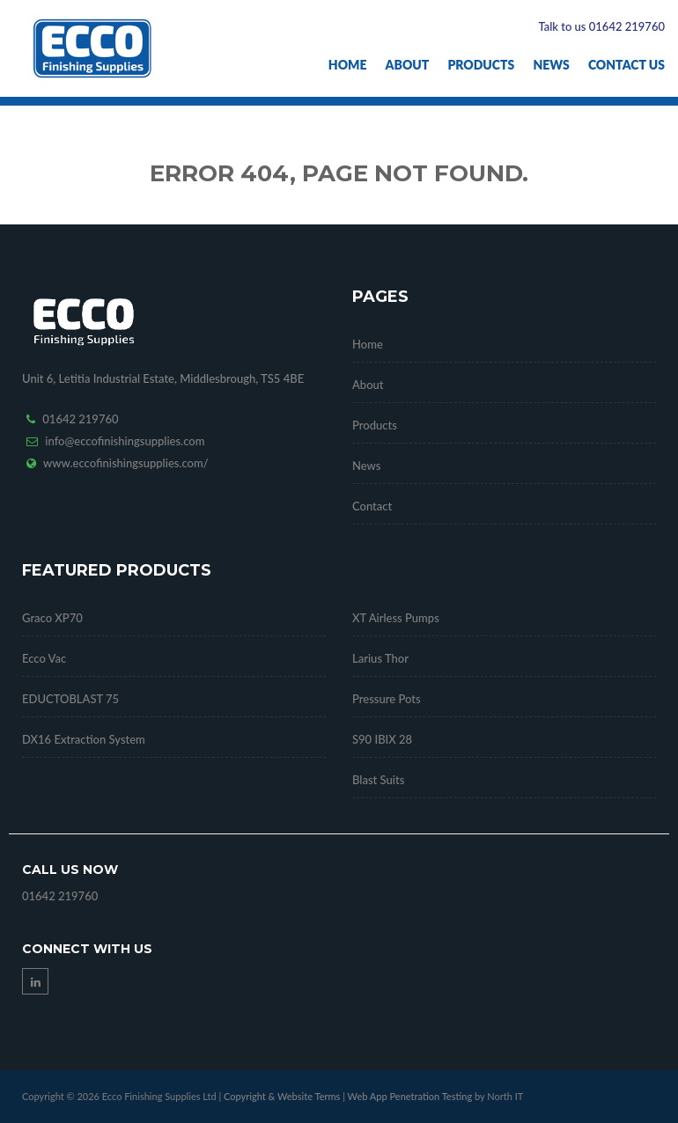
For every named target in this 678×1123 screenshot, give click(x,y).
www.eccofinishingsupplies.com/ (126, 463)
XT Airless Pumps (395, 618)
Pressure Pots (386, 699)
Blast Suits (378, 780)
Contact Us (626, 64)
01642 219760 (80, 419)
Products (480, 64)
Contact (372, 506)
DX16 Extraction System (83, 739)
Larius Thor (380, 658)
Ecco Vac (44, 658)
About (408, 64)
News (551, 64)
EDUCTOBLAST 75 (70, 699)
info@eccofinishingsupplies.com (124, 441)
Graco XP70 (52, 618)
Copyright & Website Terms (282, 1096)
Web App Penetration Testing (411, 1096)
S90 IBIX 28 (382, 739)
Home (347, 64)
